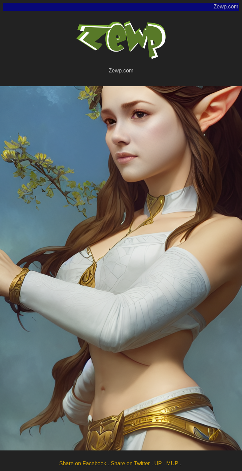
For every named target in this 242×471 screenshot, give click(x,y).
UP (158, 463)
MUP (172, 463)
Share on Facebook (82, 463)
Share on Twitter (130, 463)
